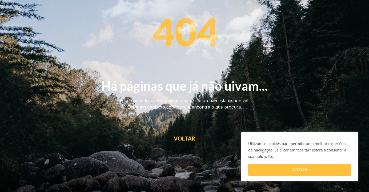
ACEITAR (299, 169)
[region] (299, 156)
